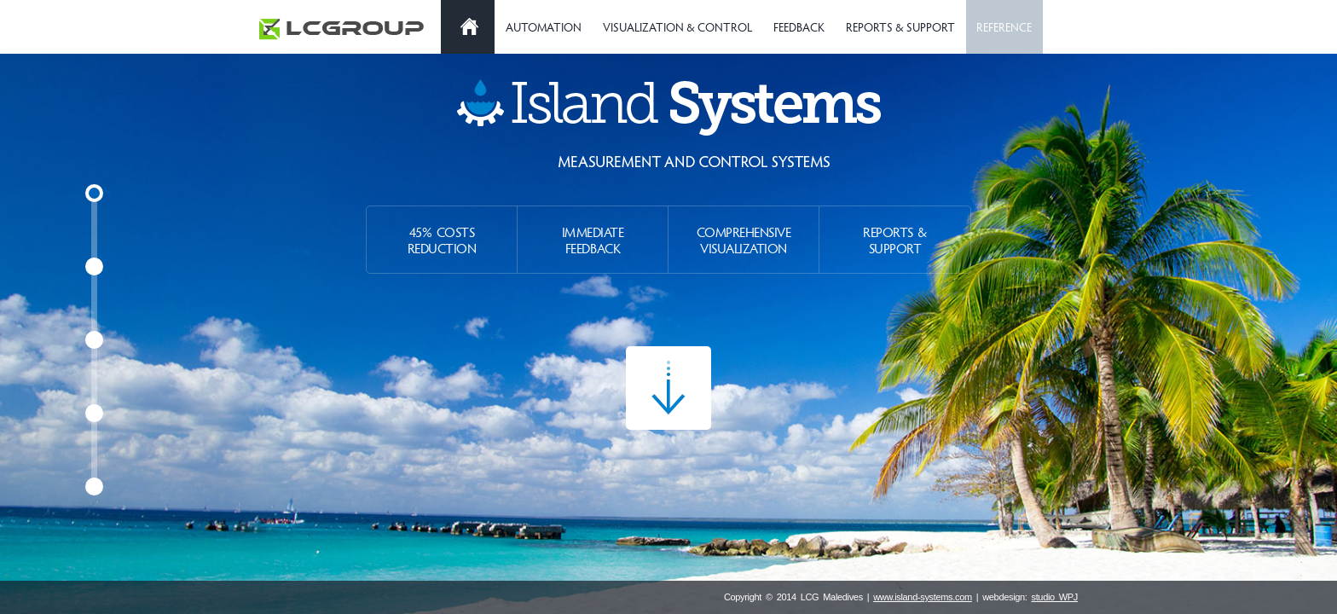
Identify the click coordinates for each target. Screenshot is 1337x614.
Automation (544, 27)
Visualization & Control (677, 27)
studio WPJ (1054, 597)
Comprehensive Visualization (744, 240)
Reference (1004, 27)
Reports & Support (900, 27)
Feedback (799, 27)
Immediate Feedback (593, 240)
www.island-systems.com (922, 597)
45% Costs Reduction (442, 240)
